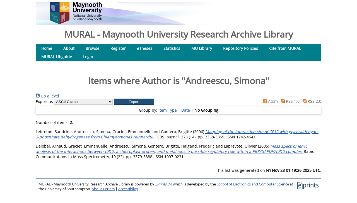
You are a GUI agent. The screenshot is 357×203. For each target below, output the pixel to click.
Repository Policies (240, 48)
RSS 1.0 (289, 101)
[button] (134, 102)
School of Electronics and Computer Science (253, 184)
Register (118, 48)
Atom (269, 101)
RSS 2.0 (311, 101)
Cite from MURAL (285, 48)
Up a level (47, 96)
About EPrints (103, 189)
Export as (44, 101)
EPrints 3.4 (163, 184)
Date (185, 110)
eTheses (144, 48)
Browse (92, 48)
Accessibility (128, 189)
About (68, 48)
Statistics (171, 48)
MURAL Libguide (56, 56)
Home (46, 48)
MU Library (201, 48)
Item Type (167, 110)
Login (88, 56)
